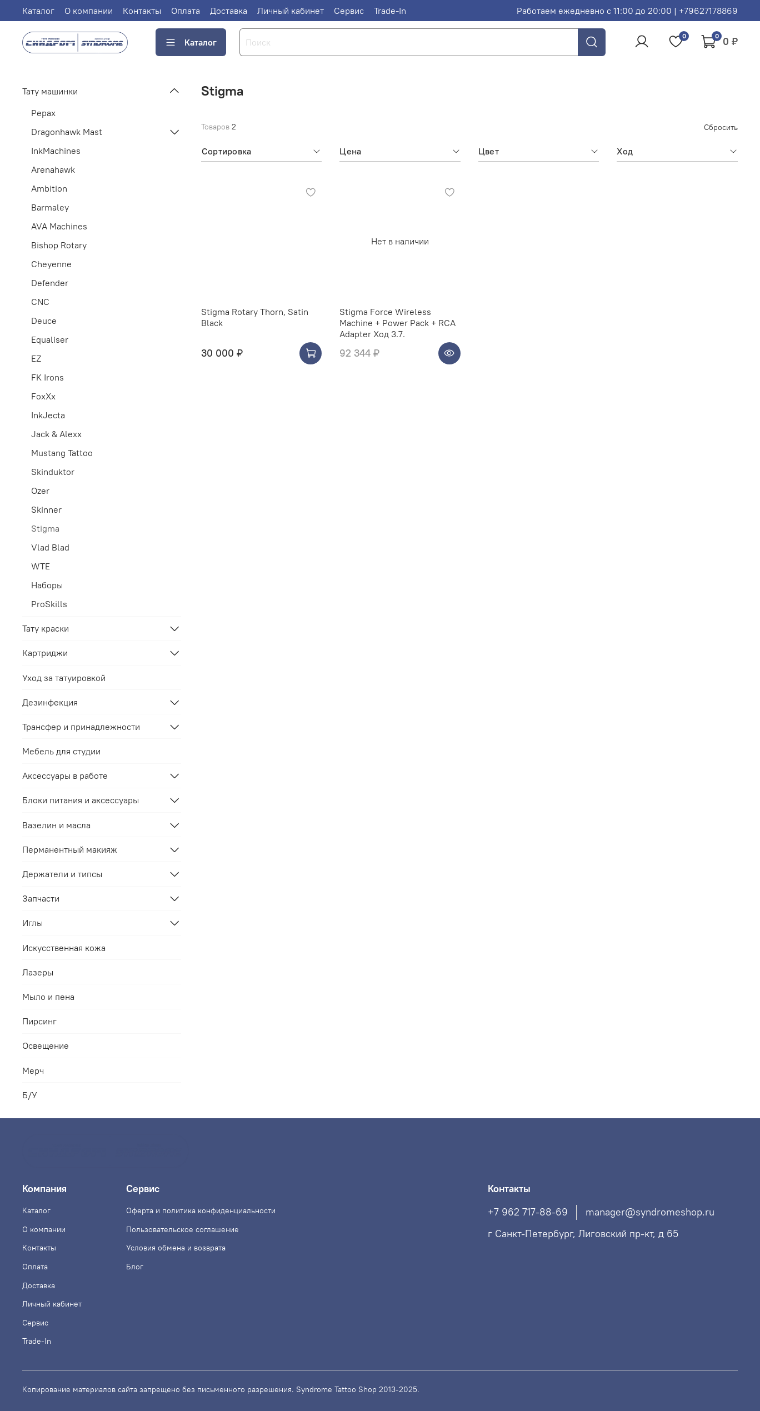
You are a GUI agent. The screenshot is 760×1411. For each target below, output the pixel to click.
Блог (134, 1267)
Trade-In (390, 10)
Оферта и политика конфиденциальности (201, 1210)
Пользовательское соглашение (182, 1229)
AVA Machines (59, 226)
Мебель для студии (61, 751)
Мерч (33, 1070)
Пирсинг (39, 1021)
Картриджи (45, 652)
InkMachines (56, 150)
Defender (49, 282)
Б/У (29, 1094)
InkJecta (48, 415)
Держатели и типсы (62, 873)
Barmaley (50, 207)
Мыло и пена (48, 996)
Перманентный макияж (69, 849)
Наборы (47, 585)
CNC (40, 301)
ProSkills (49, 603)
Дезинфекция (50, 702)
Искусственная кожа (64, 947)
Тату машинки (50, 91)
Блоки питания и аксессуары (80, 799)
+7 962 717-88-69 (528, 1212)
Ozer (40, 490)
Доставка (228, 10)
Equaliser (49, 339)
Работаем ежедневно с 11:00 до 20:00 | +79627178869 (627, 10)
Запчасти (40, 898)
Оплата (185, 10)
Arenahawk (53, 169)
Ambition (49, 188)
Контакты (142, 10)
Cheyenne (51, 263)
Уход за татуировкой (64, 677)
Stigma (45, 528)
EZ (36, 358)
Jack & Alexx (56, 433)
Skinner (46, 509)
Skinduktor (52, 471)
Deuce (44, 320)
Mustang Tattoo (62, 452)
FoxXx (43, 396)
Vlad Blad (50, 547)
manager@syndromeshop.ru (650, 1212)
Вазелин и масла (56, 824)
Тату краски (45, 628)
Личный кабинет (290, 10)
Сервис (349, 10)
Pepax (43, 112)
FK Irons (47, 377)
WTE (40, 566)
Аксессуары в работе (65, 775)
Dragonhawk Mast (66, 131)
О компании (88, 10)
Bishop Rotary (59, 245)
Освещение (45, 1045)
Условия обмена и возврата (176, 1248)
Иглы (32, 922)
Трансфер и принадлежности (81, 726)
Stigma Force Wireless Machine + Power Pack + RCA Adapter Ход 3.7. (397, 322)
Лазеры (37, 972)
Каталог (38, 10)
